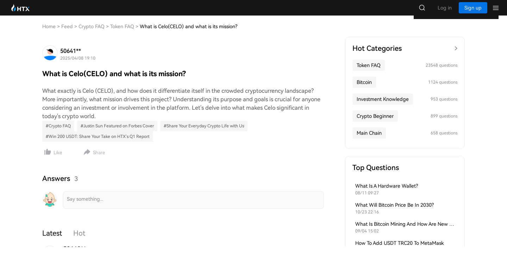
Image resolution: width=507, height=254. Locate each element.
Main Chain (369, 140)
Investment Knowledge (383, 106)
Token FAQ (369, 72)
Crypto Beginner (375, 123)
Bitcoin (364, 89)
